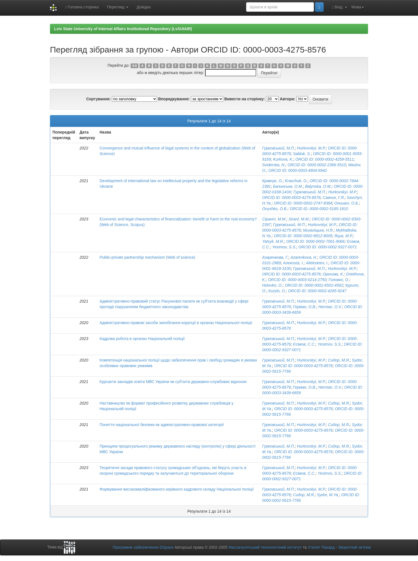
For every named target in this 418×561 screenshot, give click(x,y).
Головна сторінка (82, 7)
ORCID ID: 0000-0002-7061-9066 (315, 241)
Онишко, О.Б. (346, 203)
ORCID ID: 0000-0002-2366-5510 (317, 165)
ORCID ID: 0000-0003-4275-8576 (291, 197)
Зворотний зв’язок (354, 547)
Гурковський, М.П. (278, 148)
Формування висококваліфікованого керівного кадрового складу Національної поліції (177, 489)
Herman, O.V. (330, 307)
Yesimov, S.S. (284, 247)
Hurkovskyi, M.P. (311, 148)
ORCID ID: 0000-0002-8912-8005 (303, 236)
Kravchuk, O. (296, 181)
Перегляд (117, 7)
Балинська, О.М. (288, 186)
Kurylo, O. (277, 291)
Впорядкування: (174, 99)
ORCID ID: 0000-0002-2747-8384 (303, 203)
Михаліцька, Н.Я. (318, 230)
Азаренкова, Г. (275, 257)
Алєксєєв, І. (293, 263)
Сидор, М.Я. (339, 360)
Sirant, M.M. (299, 219)
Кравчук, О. (272, 181)
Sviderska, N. (273, 165)
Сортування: (98, 99)
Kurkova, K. (283, 159)
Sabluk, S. (302, 153)
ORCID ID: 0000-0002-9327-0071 (327, 247)
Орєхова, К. (333, 274)
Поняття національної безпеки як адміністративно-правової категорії (162, 424)
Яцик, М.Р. (343, 236)
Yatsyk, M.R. (273, 241)
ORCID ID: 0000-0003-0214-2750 (297, 279)
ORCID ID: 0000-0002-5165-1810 (319, 208)
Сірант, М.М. (274, 219)
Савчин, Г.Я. (334, 197)
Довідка (144, 7)
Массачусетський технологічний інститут (265, 547)
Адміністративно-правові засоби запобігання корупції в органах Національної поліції (176, 322)
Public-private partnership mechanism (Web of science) (147, 257)
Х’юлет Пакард (321, 547)
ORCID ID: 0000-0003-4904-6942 (297, 170)
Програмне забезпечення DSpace (143, 547)
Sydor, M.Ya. (328, 495)
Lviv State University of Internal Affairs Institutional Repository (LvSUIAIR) (123, 29)
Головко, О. (339, 279)
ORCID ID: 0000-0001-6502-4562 (314, 285)
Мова (357, 7)
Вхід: (339, 7)
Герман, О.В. (304, 307)
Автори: (288, 99)
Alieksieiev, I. (317, 263)
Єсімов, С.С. (304, 344)
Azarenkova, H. (303, 257)
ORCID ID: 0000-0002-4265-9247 (317, 291)
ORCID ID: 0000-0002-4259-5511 (325, 159)
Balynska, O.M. (318, 186)
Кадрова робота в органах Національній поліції (142, 338)
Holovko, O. (272, 285)
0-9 (135, 65)
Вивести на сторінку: (244, 99)
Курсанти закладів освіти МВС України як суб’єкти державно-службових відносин (173, 381)
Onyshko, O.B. (274, 208)
